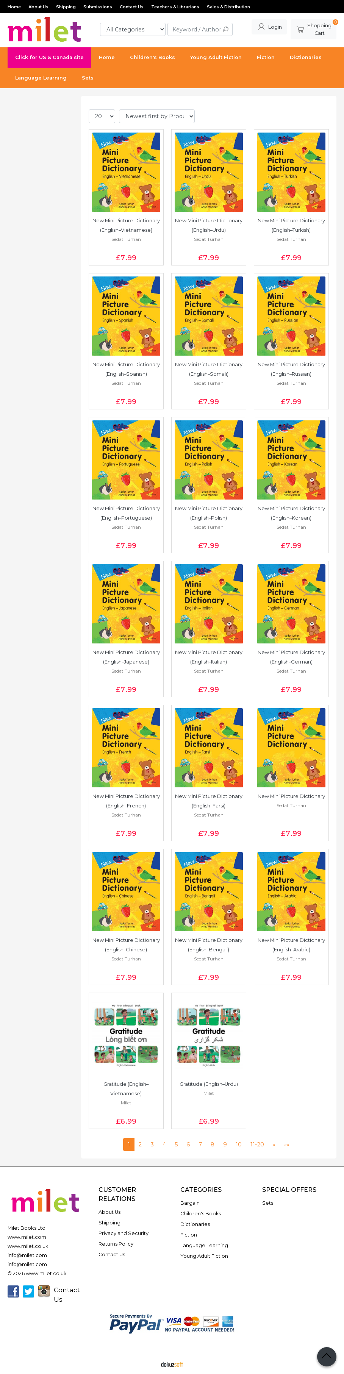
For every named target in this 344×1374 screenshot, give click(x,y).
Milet (126, 1102)
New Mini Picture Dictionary (291, 796)
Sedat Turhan (126, 239)
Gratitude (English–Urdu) (209, 1084)
